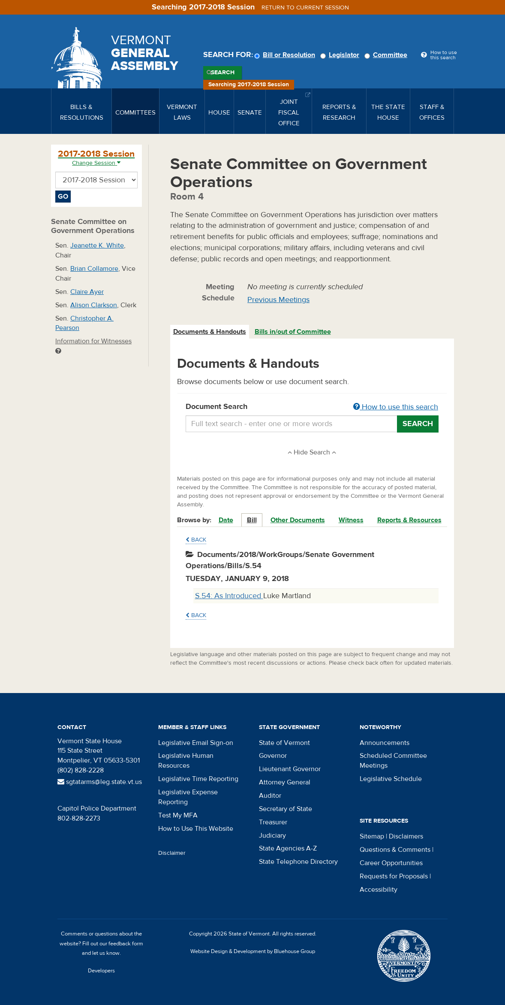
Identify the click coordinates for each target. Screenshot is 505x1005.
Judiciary (272, 835)
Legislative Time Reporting (198, 779)
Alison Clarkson (93, 305)
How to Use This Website (195, 828)
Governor (273, 755)
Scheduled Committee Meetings (393, 760)
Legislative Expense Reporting (188, 797)
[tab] (210, 332)
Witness (351, 520)
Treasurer (273, 822)
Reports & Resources (409, 520)
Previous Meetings (278, 300)
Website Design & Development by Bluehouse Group (252, 951)
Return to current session (305, 8)
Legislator (341, 55)
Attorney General (284, 782)
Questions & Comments (395, 849)
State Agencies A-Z (288, 848)
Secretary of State (285, 809)
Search (222, 72)
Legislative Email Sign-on (195, 743)
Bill (252, 520)
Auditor (270, 795)
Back (196, 540)
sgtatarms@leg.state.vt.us (99, 782)
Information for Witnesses (93, 345)
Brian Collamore (94, 268)
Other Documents (298, 520)
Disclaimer (172, 853)
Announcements (384, 743)
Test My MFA (178, 815)
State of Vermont (284, 743)
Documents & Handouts (209, 331)
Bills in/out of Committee (293, 331)
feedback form (125, 943)
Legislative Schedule (391, 779)
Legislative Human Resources (185, 760)
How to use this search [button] (395, 407)
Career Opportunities (391, 863)
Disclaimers (406, 836)
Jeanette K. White (97, 245)
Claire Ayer (87, 292)
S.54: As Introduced (229, 596)
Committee (387, 55)
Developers (101, 970)
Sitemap (372, 836)
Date (226, 520)
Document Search (312, 407)
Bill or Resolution (286, 55)
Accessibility (378, 889)
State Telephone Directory (298, 861)
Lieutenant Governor (290, 769)
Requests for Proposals (394, 876)
